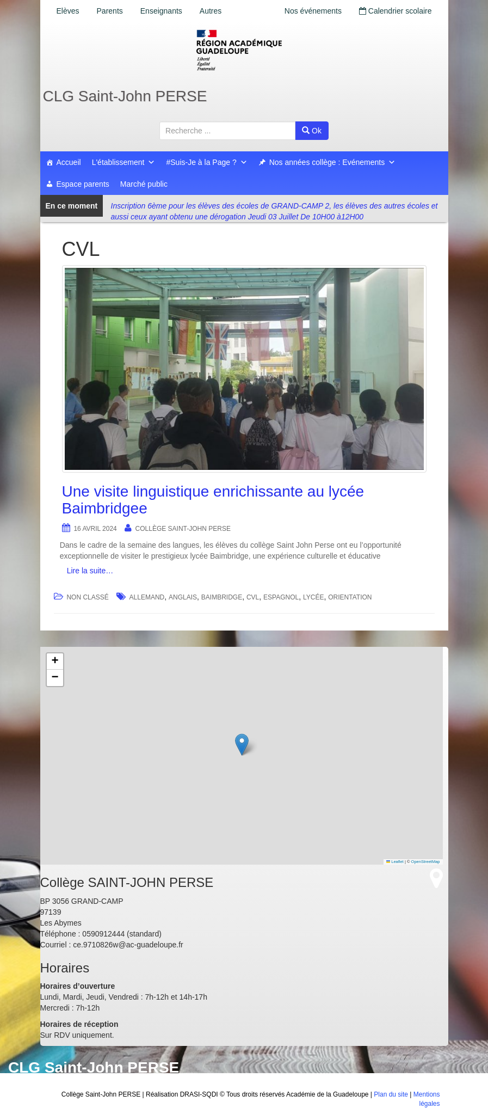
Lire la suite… (90, 570)
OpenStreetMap (425, 861)
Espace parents (83, 184)
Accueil (69, 162)
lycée (313, 597)
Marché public (144, 184)
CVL (252, 597)
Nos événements (313, 11)
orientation (350, 597)
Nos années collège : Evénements (332, 162)
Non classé (87, 597)
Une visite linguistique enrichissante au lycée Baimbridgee (213, 500)
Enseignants (161, 11)
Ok (312, 130)
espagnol (281, 597)
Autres (210, 11)
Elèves (68, 11)
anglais (183, 597)
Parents (110, 11)
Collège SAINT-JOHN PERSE (183, 528)
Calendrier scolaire (395, 11)
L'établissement (124, 162)
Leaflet (395, 861)
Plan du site (391, 1094)
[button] (242, 744)
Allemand (147, 597)
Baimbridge (221, 597)
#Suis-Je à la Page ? (206, 162)
